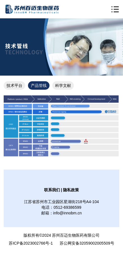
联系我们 (52, 190)
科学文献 (63, 85)
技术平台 (14, 85)
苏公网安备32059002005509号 (87, 243)
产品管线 (39, 85)
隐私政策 (71, 190)
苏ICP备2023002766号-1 (31, 243)
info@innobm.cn (67, 213)
